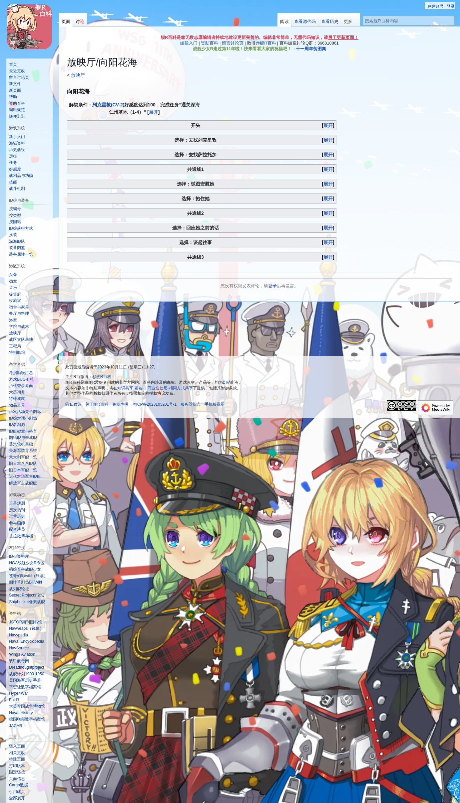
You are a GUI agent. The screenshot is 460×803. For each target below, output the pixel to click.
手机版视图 (215, 404)
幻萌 (227, 382)
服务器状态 (191, 404)
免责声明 (120, 404)
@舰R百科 (265, 43)
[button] (17, 798)
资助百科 (209, 43)
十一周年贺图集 (311, 48)
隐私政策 (73, 404)
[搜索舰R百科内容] (409, 21)
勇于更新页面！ (343, 37)
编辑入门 (189, 43)
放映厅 (77, 75)
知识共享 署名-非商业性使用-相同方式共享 (155, 388)
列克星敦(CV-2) (108, 104)
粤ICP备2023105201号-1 (154, 404)
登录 (272, 285)
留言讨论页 (232, 43)
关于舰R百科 (96, 404)
